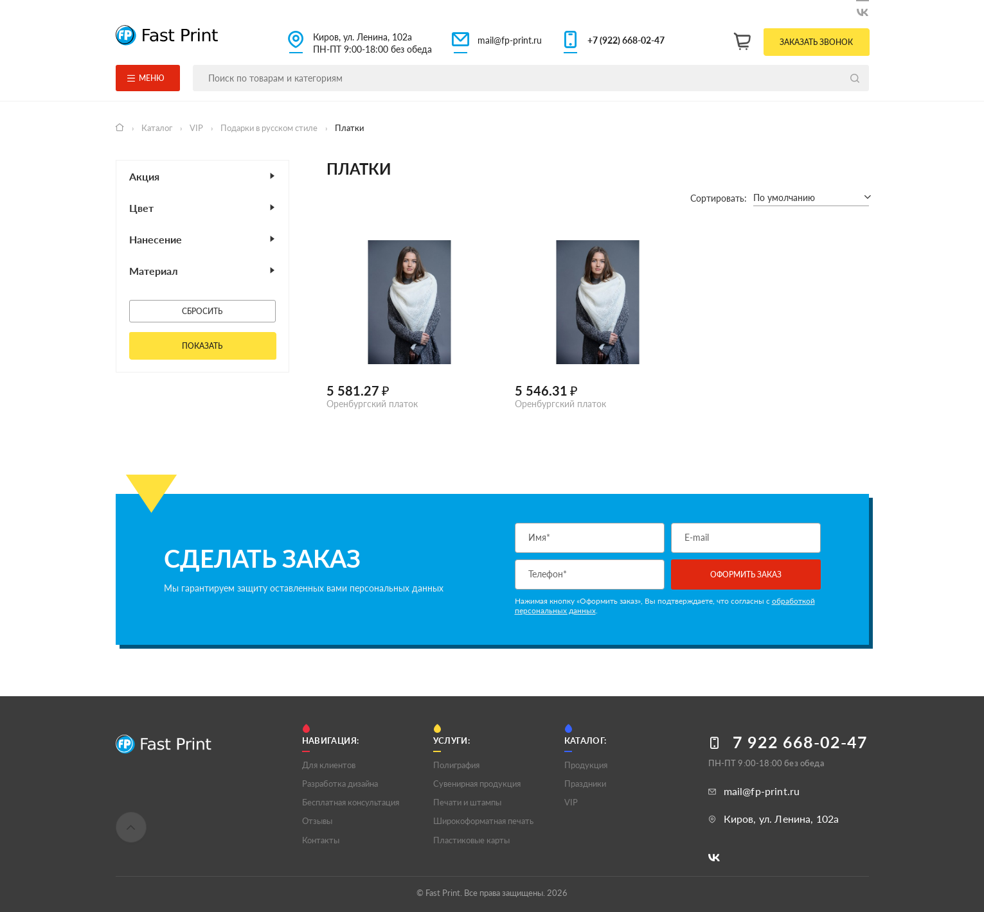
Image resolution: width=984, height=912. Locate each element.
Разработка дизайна (340, 783)
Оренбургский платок (372, 403)
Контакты (320, 840)
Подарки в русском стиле (269, 128)
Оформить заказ (746, 574)
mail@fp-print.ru (510, 40)
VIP (197, 128)
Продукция (585, 765)
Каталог (157, 128)
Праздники (585, 783)
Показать (202, 346)
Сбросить (202, 311)
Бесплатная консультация (350, 802)
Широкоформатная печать (483, 821)
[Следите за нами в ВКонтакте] (862, 10)
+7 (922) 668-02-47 (626, 40)
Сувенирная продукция (477, 783)
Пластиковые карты (471, 840)
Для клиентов (328, 765)
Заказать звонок (816, 42)
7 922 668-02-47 (800, 742)
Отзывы (317, 821)
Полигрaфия (456, 765)
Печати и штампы (467, 802)
